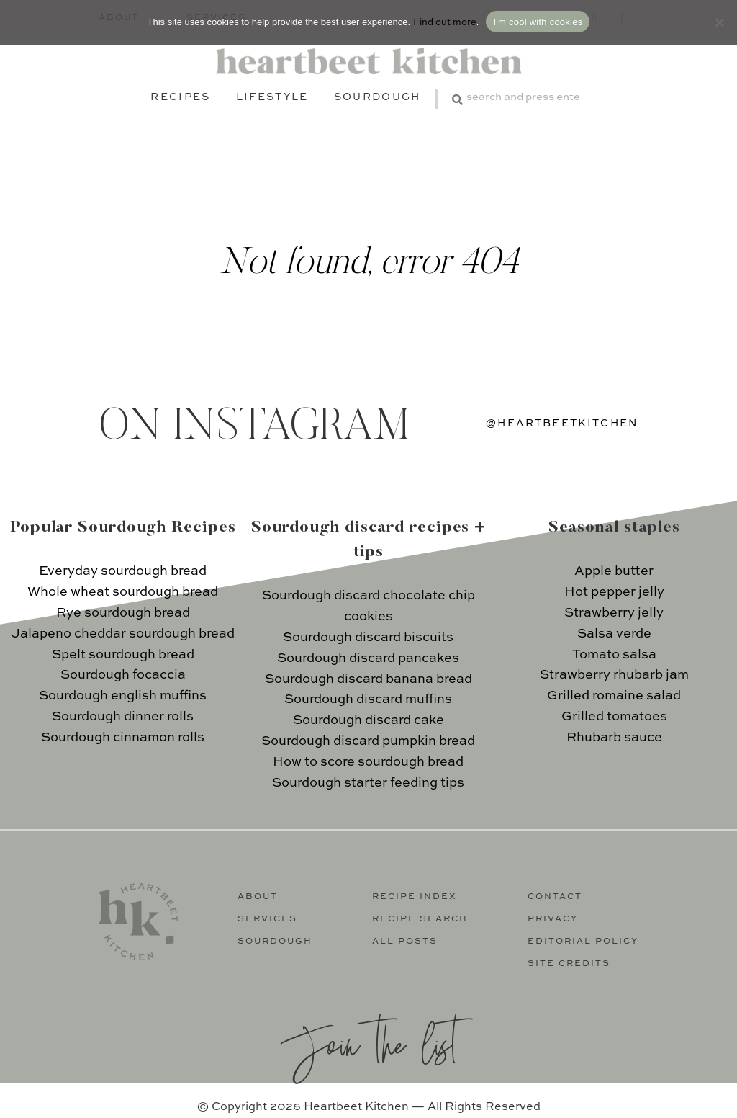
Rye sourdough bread (123, 613)
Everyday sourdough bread (123, 571)
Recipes (180, 97)
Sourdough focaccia (123, 674)
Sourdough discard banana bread (368, 679)
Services (267, 919)
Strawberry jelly (614, 613)
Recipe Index (414, 897)
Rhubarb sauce (614, 737)
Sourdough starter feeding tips (368, 783)
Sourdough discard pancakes (368, 658)
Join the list (368, 1043)
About (258, 897)
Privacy (553, 919)
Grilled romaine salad (614, 695)
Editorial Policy (583, 941)
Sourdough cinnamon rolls (122, 737)
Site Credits (569, 964)
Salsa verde (614, 633)
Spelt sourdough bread (123, 654)
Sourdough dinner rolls (123, 716)
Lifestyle (272, 97)
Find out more (444, 22)
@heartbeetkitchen (562, 424)
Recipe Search (420, 919)
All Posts (405, 941)
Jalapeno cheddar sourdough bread (123, 633)
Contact (555, 897)
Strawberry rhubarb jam (614, 674)
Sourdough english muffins (123, 695)
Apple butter (614, 571)
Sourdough (377, 97)
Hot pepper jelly (614, 592)
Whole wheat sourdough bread (122, 592)
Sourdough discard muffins (368, 699)
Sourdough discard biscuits (368, 637)
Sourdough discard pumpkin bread (368, 741)
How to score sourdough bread (368, 762)
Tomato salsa (614, 654)
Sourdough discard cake (368, 720)
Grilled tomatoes (614, 716)
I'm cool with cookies (537, 22)
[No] (719, 22)
